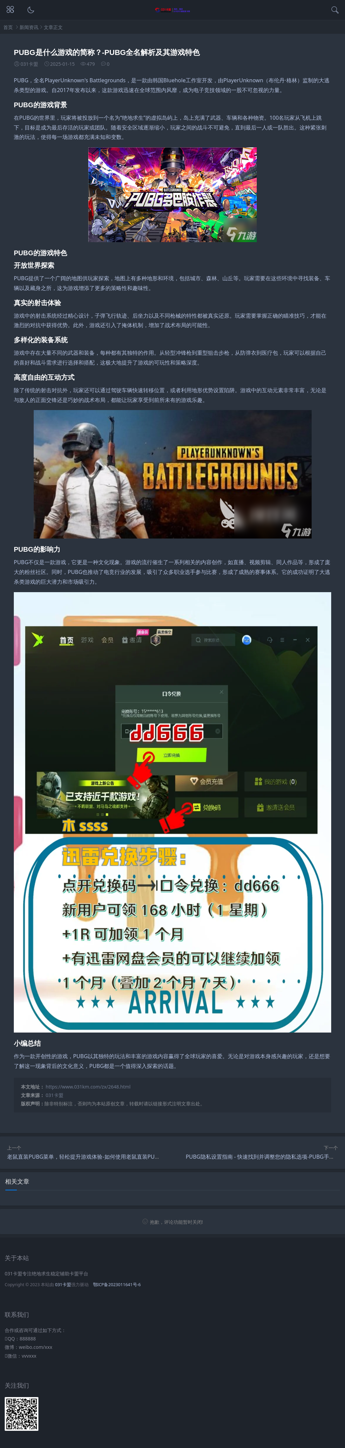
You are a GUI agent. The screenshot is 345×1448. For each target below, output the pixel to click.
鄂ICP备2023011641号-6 (117, 1284)
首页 (8, 27)
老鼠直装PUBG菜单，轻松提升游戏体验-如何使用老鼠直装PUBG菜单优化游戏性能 (106, 1156)
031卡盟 (54, 1095)
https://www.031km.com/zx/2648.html (88, 1086)
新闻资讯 (29, 27)
